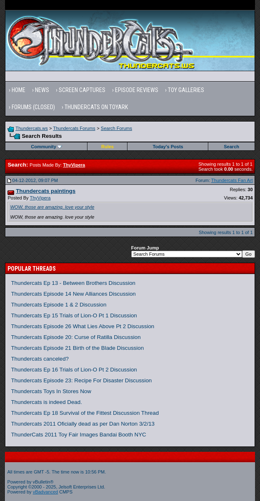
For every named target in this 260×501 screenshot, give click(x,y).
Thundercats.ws (31, 128)
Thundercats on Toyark (96, 107)
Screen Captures (82, 90)
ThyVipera (40, 197)
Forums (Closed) (33, 107)
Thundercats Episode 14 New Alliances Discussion (73, 294)
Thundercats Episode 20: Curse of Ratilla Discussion (75, 337)
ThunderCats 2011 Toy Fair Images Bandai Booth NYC (78, 434)
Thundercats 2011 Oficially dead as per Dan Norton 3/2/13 (83, 424)
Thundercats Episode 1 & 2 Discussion (58, 305)
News (42, 90)
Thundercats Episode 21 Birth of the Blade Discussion (77, 348)
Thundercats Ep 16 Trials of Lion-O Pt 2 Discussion (74, 369)
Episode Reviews (136, 90)
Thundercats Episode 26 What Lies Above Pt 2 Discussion (82, 326)
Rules (107, 146)
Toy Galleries (186, 90)
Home (18, 90)
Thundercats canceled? (40, 359)
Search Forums (116, 128)
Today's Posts (167, 146)
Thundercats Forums (74, 128)
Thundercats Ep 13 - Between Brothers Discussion (73, 283)
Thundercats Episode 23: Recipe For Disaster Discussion (81, 380)
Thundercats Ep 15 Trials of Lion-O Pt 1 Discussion (74, 315)
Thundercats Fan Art (232, 180)
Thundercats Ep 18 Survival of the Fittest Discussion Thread (85, 413)
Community (46, 146)
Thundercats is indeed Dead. (46, 402)
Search (231, 146)
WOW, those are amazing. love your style (52, 206)
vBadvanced (45, 491)
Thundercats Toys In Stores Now (51, 391)
